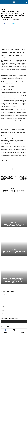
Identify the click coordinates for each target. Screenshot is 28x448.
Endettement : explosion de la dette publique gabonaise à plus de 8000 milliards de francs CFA (7, 178)
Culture (14, 249)
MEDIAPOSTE (7, 19)
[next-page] (4, 287)
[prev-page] (2, 287)
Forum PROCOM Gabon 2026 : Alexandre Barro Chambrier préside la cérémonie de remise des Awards (14, 253)
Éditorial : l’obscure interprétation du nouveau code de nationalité (14, 225)
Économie (6, 7)
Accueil (2, 7)
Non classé (13, 222)
